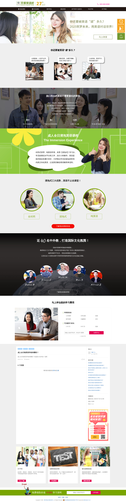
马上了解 (21, 480)
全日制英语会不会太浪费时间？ (95, 387)
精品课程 (21, 9)
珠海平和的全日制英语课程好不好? (95, 380)
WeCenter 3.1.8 (87, 500)
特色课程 (35, 9)
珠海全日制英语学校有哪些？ (94, 390)
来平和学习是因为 (77, 9)
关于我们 (104, 9)
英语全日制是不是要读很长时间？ (95, 382)
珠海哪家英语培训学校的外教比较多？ (96, 365)
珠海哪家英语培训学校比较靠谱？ (95, 362)
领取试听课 (86, 480)
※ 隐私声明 (83, 336)
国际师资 (63, 9)
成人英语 (20, 348)
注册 (57, 370)
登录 (54, 370)
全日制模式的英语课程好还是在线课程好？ (97, 375)
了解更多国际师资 (63, 292)
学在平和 (90, 9)
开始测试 (53, 480)
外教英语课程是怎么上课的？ (94, 377)
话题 (63, 497)
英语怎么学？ (91, 372)
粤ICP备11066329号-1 (49, 500)
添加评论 (26, 359)
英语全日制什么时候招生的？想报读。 (96, 385)
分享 (83, 359)
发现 (59, 497)
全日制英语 (31, 348)
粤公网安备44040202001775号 (70, 500)
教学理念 (49, 9)
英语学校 (25, 348)
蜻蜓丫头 (93, 352)
